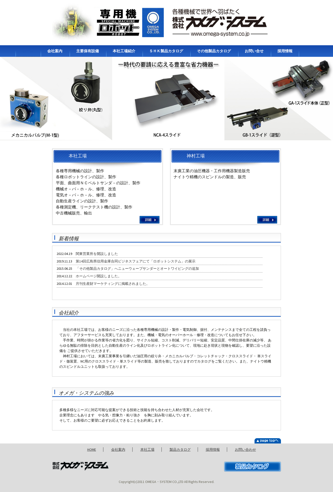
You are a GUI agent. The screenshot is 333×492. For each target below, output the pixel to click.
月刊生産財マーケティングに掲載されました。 (113, 283)
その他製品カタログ (214, 51)
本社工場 (147, 449)
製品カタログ (180, 449)
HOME (91, 449)
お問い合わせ (245, 449)
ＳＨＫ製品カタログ (166, 51)
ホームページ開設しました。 (98, 276)
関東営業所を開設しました (97, 253)
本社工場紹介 (124, 51)
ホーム (27, 51)
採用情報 (285, 51)
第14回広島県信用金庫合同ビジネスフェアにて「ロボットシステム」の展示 (135, 261)
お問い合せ (254, 51)
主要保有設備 (87, 51)
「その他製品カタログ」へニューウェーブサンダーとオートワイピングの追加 (137, 268)
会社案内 (54, 51)
